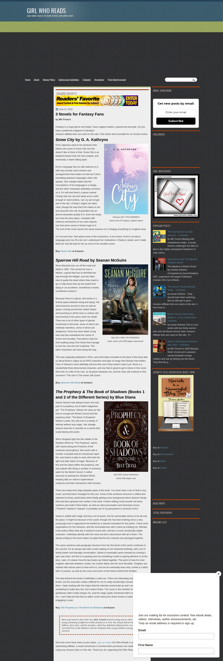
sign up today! (104, 642)
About (36, 80)
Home (27, 80)
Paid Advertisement (117, 80)
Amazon (164, 447)
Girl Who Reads (46, 10)
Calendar (87, 80)
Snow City (66, 251)
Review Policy (49, 80)
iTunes (163, 467)
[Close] (218, 574)
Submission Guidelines (68, 80)
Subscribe (175, 121)
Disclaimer (99, 80)
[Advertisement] (111, 49)
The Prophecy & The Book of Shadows (82, 607)
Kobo (162, 461)
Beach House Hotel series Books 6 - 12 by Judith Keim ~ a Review (182, 317)
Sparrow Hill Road (70, 382)
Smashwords (166, 454)
